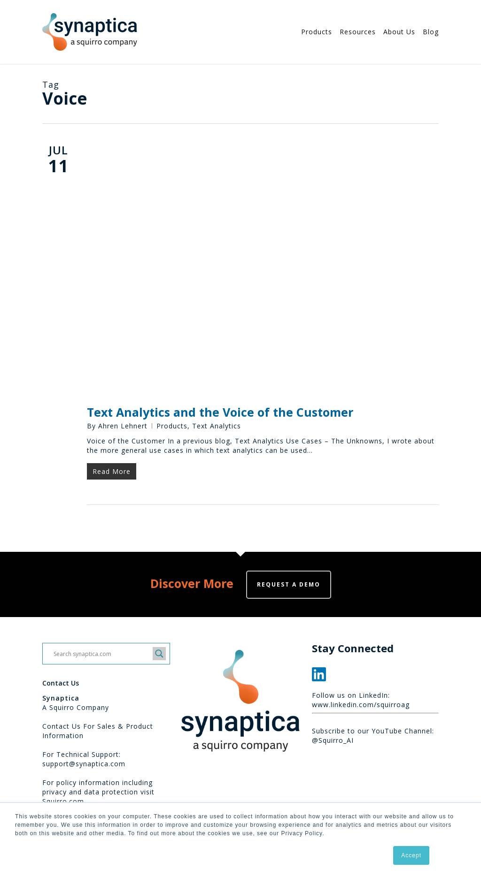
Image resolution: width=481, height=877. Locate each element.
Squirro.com (63, 801)
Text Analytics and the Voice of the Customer (220, 412)
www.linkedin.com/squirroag (361, 704)
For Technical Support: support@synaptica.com (83, 759)
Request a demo (288, 584)
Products (171, 425)
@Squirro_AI (333, 740)
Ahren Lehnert (122, 425)
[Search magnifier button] (159, 653)
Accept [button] (411, 855)
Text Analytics (216, 425)
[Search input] (102, 653)
